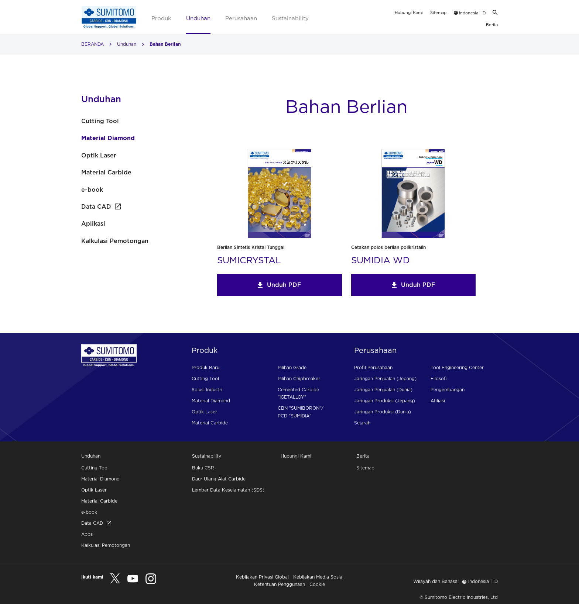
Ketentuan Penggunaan (279, 584)
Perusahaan (241, 18)
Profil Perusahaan (373, 367)
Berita (492, 25)
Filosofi (439, 378)
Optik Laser (98, 155)
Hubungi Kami (409, 12)
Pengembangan (448, 389)
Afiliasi (438, 401)
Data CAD (101, 206)
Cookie (317, 584)
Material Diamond (108, 138)
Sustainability (290, 18)
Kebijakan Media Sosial (318, 577)
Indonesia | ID (470, 13)
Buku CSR (203, 468)
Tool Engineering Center (457, 367)
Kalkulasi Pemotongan (114, 241)
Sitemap (438, 12)
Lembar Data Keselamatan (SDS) (228, 490)
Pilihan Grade (292, 367)
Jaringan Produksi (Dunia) (382, 412)
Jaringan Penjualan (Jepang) (385, 378)
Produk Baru (205, 367)
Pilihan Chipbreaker (299, 378)
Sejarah (362, 423)
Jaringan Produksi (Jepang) (384, 401)
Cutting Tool (100, 121)
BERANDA (92, 44)
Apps (87, 534)
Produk (161, 18)
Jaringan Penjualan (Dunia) (383, 389)
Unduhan (198, 18)
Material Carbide (106, 172)
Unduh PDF (279, 285)
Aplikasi (93, 223)
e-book (92, 189)
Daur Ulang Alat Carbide (219, 479)
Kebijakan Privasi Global (262, 577)
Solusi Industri (207, 389)
